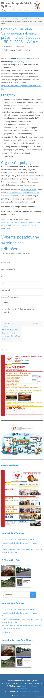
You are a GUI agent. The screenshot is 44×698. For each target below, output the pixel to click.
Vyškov (20, 309)
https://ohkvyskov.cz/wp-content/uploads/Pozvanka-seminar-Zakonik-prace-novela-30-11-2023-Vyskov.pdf (21, 225)
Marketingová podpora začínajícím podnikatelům (18, 539)
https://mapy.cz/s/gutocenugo (21, 62)
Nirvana (20, 696)
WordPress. (28, 696)
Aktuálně (8, 19)
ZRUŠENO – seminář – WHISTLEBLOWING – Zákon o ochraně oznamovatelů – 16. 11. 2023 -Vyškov (11, 331)
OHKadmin (8, 47)
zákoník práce (29, 309)
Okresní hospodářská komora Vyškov (20, 5)
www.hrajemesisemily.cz (29, 691)
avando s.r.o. (6, 632)
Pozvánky (27, 50)
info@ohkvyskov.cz (28, 190)
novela (7, 309)
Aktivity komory (18, 19)
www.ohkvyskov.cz (22, 689)
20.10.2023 (20, 47)
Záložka (7, 312)
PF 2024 (37, 324)
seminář (14, 309)
